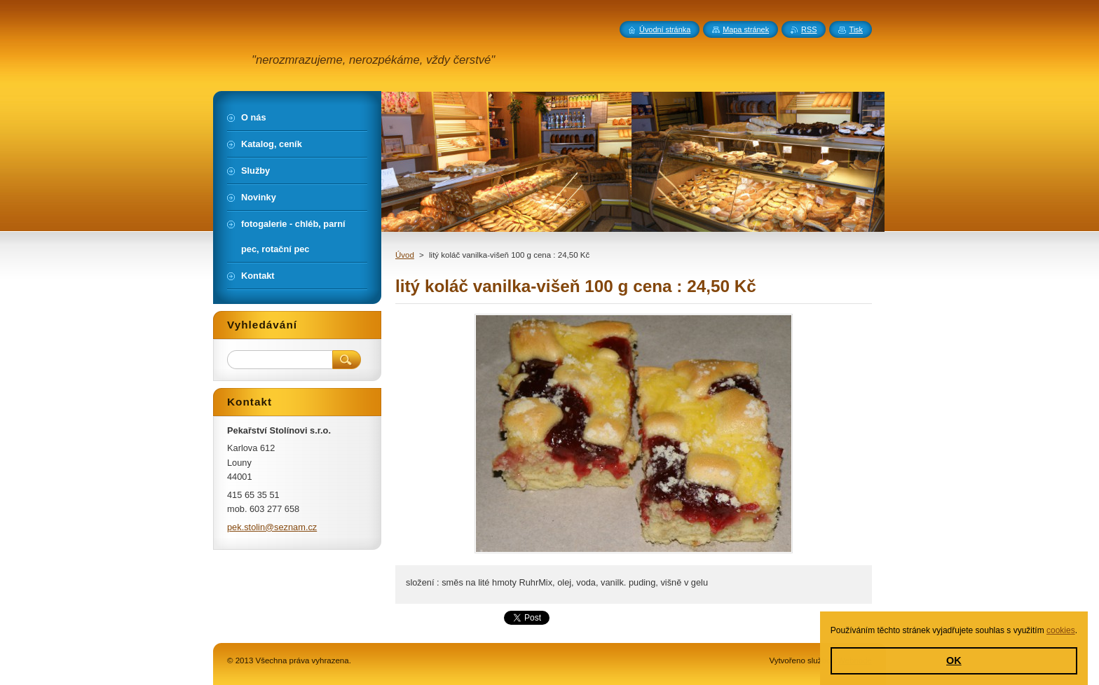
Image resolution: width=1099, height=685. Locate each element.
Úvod (404, 255)
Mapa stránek (746, 29)
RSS (809, 29)
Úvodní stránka (664, 29)
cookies (1060, 630)
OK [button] (954, 660)
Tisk (856, 29)
